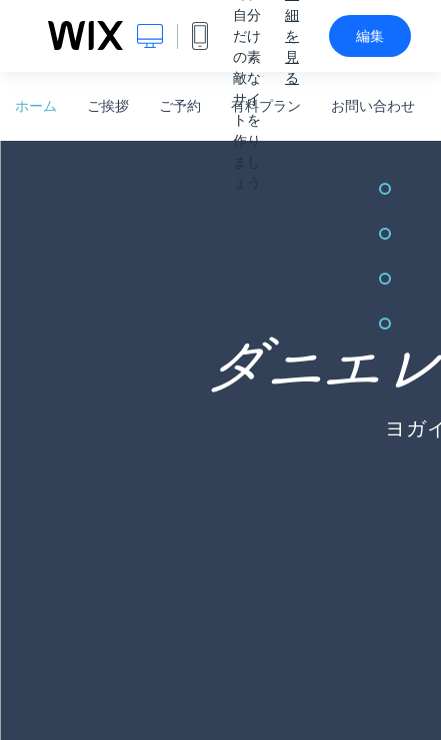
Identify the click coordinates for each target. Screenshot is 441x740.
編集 (370, 36)
